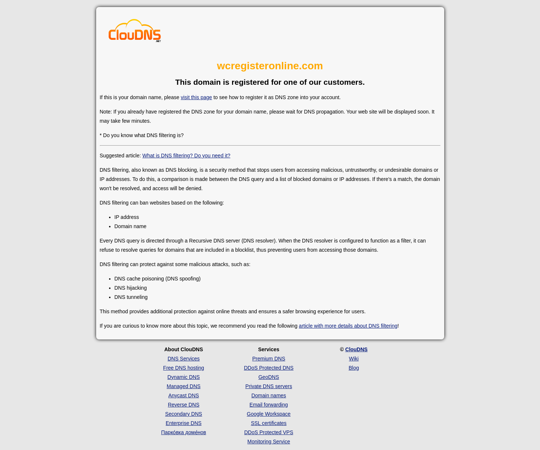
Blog (353, 368)
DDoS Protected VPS (268, 432)
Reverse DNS (184, 405)
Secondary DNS (183, 414)
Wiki (353, 359)
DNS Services (184, 359)
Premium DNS (268, 359)
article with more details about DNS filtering (348, 326)
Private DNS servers (268, 386)
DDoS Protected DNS (269, 368)
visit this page (196, 97)
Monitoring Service (269, 441)
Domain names (268, 395)
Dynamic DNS (184, 377)
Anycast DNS (183, 395)
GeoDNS (268, 377)
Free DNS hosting (183, 368)
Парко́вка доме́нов (183, 432)
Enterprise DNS (183, 423)
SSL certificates (269, 423)
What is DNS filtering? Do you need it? (186, 155)
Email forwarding (268, 405)
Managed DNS (184, 386)
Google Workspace (269, 414)
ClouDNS (356, 349)
